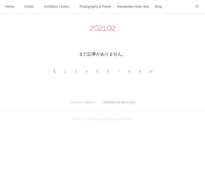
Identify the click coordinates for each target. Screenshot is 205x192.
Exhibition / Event (56, 7)
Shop (158, 7)
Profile (29, 7)
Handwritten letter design (133, 7)
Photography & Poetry (95, 7)
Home (9, 7)
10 (150, 71)
